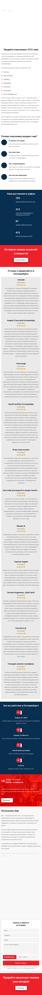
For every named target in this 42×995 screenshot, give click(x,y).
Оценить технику (21, 963)
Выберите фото (10, 957)
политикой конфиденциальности (27, 968)
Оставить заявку (21, 260)
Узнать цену (7, 800)
